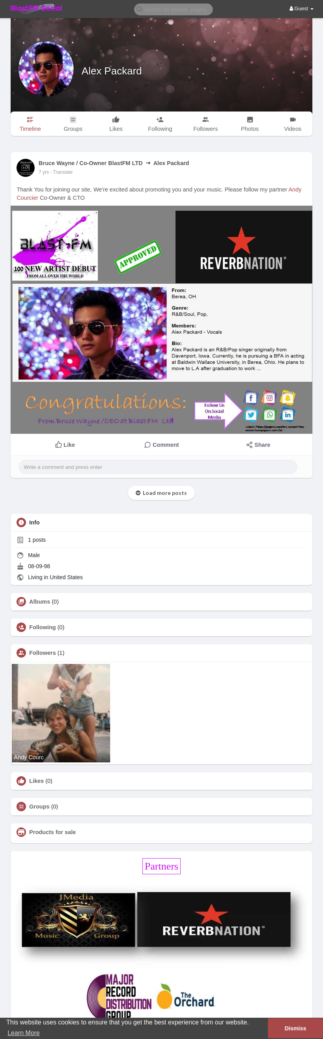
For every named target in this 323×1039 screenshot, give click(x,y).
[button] (173, 8)
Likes (36, 781)
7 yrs (44, 172)
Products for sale (52, 832)
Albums (39, 601)
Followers (42, 653)
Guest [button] (302, 8)
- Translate (61, 172)
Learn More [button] (23, 1033)
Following (42, 627)
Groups (39, 806)
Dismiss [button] (295, 1028)
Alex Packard (111, 71)
